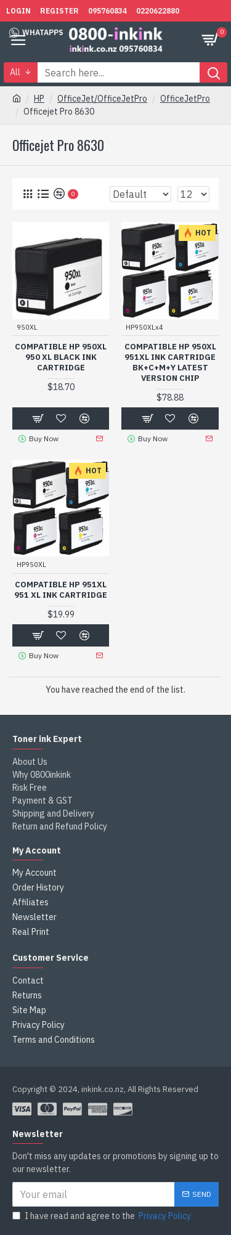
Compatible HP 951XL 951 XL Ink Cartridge (60, 590)
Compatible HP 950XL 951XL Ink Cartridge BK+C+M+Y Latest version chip (170, 362)
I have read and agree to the (102, 1216)
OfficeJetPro (185, 98)
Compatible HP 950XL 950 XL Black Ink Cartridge (61, 357)
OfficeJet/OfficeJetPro (102, 98)
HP (39, 98)
